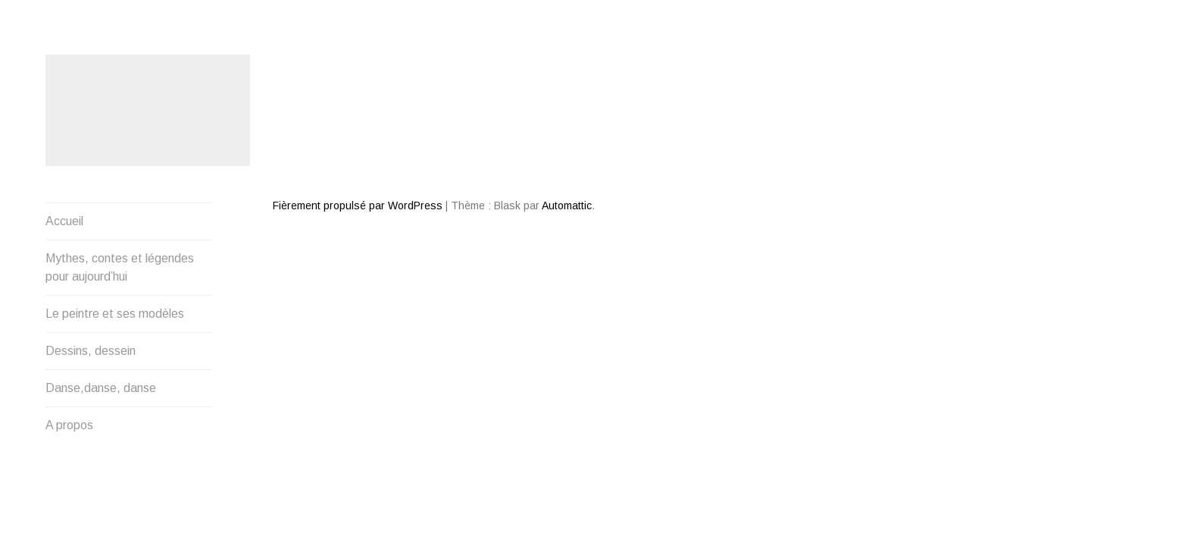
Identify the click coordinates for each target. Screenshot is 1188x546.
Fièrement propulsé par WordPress (357, 151)
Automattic (567, 151)
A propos (69, 321)
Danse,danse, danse (100, 284)
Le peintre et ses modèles (114, 210)
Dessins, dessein (90, 247)
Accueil (64, 117)
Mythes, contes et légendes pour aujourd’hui (119, 164)
